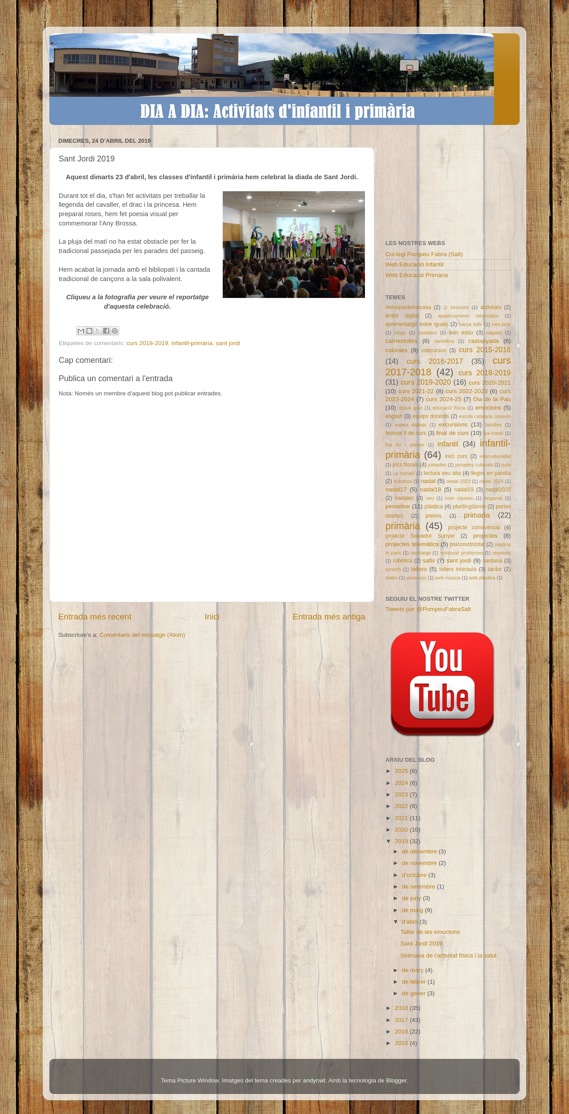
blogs (400, 332)
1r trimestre (456, 307)
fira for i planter (405, 444)
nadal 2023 (459, 481)
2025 (402, 771)
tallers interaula (458, 569)
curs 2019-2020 (426, 382)
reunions (502, 552)
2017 (402, 1020)
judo (506, 464)
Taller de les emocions (430, 932)
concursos (433, 350)
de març (413, 970)
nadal (428, 481)
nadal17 (396, 489)
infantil (447, 444)
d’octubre (415, 875)
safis (429, 560)
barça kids (470, 324)
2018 (402, 1008)
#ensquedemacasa (408, 307)
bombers (427, 332)
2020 (402, 829)
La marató (404, 473)
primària (402, 525)
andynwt (314, 1080)
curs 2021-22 (416, 391)
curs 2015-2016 (485, 350)
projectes (485, 535)
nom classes (459, 498)
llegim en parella (491, 473)
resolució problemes (461, 552)
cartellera (444, 341)
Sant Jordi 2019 (422, 943)
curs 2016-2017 (435, 361)
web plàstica (482, 577)
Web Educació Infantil (414, 264)
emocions (488, 407)
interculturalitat (495, 456)
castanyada (483, 341)
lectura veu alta (442, 473)
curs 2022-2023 (466, 391)
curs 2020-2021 (490, 382)
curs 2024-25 (443, 399)
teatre (391, 577)
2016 (402, 1031)
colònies (396, 350)
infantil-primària (192, 343)
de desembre (420, 851)
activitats (490, 307)
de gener (414, 993)
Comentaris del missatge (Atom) (142, 634)
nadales (404, 498)
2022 (402, 806)
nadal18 (430, 489)
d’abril (411, 921)
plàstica (434, 506)
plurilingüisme (469, 506)
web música (448, 577)
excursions (453, 424)
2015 (402, 1043)
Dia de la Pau (492, 399)
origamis (493, 498)
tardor (495, 569)
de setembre (419, 886)
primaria (476, 515)
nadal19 (463, 490)
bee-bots (501, 324)
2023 (402, 794)
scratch (393, 569)
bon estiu (461, 333)
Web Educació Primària (416, 275)
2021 (402, 818)
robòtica (402, 561)
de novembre (420, 863)
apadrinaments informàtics (468, 315)
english (393, 416)
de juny (412, 898)
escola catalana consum (485, 416)
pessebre (397, 506)
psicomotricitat (467, 544)
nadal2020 (498, 490)
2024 (402, 783)
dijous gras (411, 407)
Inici (212, 616)
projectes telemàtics (412, 544)
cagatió (494, 332)
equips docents (431, 416)
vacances (416, 577)
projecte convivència (474, 527)
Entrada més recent (95, 616)
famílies (493, 424)
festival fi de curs (405, 433)
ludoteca (403, 481)
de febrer (415, 981)
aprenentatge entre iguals (416, 324)
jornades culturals (474, 464)
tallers (419, 569)
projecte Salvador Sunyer (420, 536)
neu (430, 498)
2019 (402, 841)
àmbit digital (402, 316)
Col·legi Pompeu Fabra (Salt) (424, 254)
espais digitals (410, 424)
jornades (437, 464)
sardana (492, 561)
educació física (449, 407)
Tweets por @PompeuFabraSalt (428, 609)
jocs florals (405, 465)
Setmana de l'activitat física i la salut (449, 955)
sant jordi (228, 343)
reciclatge (420, 552)
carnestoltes (401, 341)
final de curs (452, 433)
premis (433, 516)
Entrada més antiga (329, 616)
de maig (413, 910)
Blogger (396, 1080)
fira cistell (493, 433)
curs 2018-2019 (147, 343)
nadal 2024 (492, 481)
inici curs (456, 456)
